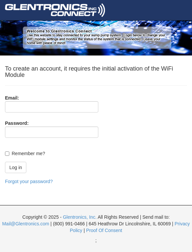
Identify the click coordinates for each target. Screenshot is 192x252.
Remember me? (28, 153)
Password (16, 123)
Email (11, 98)
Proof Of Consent (104, 230)
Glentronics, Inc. (80, 217)
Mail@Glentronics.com (25, 223)
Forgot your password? (29, 181)
